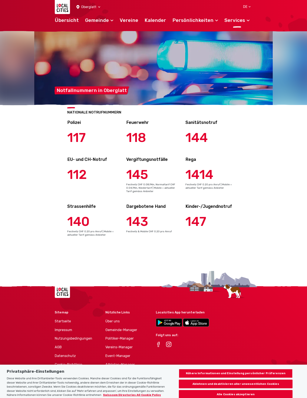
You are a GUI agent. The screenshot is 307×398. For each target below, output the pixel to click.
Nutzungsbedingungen (73, 338)
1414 (199, 174)
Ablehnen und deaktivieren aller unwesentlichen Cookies (235, 388)
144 (196, 137)
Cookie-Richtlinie (68, 365)
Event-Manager (117, 356)
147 (195, 221)
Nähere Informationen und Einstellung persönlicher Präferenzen (235, 378)
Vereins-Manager (119, 347)
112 (77, 174)
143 (137, 221)
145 (137, 174)
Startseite (63, 321)
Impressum (63, 330)
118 (136, 137)
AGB (58, 347)
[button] (88, 7)
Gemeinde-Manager (121, 330)
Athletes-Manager (120, 365)
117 (76, 137)
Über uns (112, 321)
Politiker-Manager (119, 338)
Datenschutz (65, 356)
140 (78, 221)
